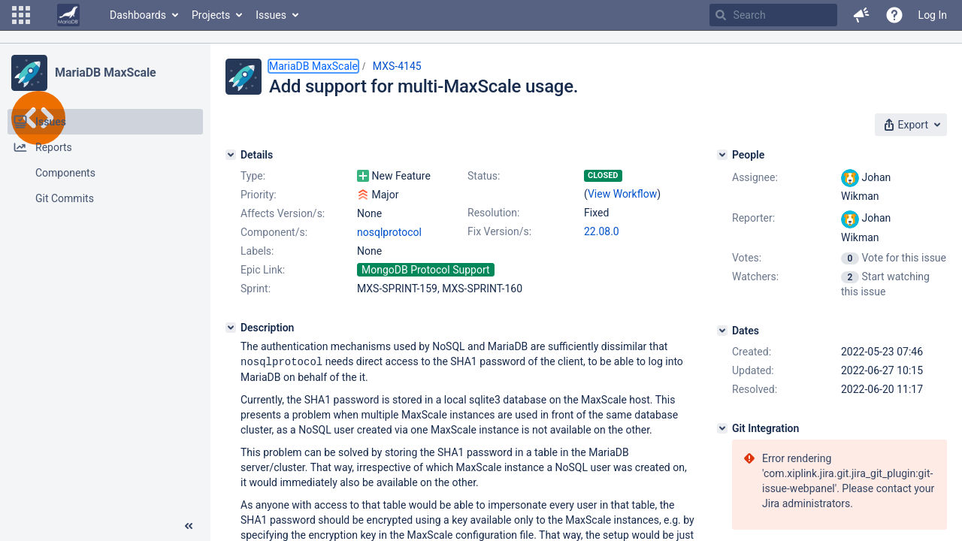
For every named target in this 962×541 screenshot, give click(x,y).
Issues (271, 15)
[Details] (230, 155)
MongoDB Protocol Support (426, 270)
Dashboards (138, 15)
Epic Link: (262, 270)
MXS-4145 (397, 66)
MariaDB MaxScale (105, 72)
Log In (932, 15)
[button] (21, 15)
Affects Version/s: (282, 213)
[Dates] (722, 330)
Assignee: (755, 177)
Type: (252, 176)
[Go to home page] (68, 15)
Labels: (257, 251)
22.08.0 (601, 231)
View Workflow (622, 194)
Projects (211, 15)
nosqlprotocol (389, 232)
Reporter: (753, 218)
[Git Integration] (722, 428)
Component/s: (273, 232)
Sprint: (255, 289)
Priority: (258, 195)
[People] (722, 155)
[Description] (230, 327)
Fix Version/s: (499, 231)
